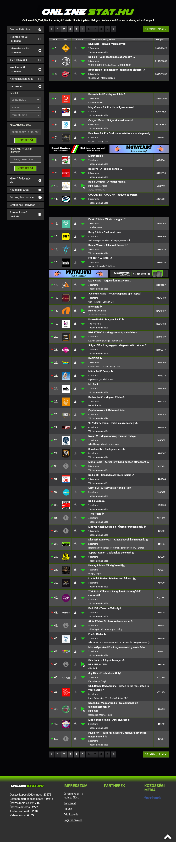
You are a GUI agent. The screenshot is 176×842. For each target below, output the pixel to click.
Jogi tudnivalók (73, 820)
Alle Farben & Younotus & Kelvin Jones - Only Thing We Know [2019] (120, 642)
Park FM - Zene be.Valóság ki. (105, 608)
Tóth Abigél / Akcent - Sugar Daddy (105, 629)
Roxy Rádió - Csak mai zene (104, 232)
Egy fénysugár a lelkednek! (101, 379)
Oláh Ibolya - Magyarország (101, 78)
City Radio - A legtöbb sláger (105, 660)
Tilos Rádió (94, 513)
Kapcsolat (70, 803)
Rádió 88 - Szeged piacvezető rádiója (109, 475)
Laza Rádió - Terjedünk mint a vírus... (109, 280)
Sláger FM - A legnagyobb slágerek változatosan (116, 345)
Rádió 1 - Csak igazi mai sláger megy (110, 56)
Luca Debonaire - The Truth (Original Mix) (108, 698)
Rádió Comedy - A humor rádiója (106, 181)
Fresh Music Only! (97, 681)
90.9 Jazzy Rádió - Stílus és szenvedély (111, 423)
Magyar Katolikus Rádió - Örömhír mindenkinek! (115, 526)
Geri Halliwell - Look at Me (101, 301)
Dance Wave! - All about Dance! (106, 245)
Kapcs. (161, 40)
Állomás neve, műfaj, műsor (102, 40)
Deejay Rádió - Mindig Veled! (105, 565)
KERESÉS (25, 140)
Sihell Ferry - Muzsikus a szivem (103, 444)
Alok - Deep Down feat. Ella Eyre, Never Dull (109, 240)
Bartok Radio (94, 405)
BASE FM (93, 358)
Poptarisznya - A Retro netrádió (106, 410)
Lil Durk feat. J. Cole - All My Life (104, 366)
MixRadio (93, 384)
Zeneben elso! (95, 227)
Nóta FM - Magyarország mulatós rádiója (112, 436)
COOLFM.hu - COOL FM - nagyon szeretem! (113, 194)
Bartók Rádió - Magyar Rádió (105, 397)
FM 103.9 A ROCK (98, 258)
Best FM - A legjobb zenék (103, 168)
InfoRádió (93, 306)
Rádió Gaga (95, 500)
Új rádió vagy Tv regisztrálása (73, 795)
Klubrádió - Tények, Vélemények (106, 43)
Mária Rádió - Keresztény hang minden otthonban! (117, 462)
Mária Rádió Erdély (99, 371)
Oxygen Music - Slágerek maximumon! (110, 120)
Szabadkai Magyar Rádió (100, 715)
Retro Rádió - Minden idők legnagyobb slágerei (115, 69)
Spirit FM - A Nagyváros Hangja (106, 487)
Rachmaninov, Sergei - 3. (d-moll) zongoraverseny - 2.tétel (116, 547)
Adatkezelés (71, 814)
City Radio (93, 668)
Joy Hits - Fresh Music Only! (104, 673)
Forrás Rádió (95, 634)
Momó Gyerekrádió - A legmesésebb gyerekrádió (116, 647)
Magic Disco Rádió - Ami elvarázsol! (109, 719)
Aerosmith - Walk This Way (101, 266)
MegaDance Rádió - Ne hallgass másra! (111, 107)
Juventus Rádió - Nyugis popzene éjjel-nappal (114, 293)
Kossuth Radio (95, 102)
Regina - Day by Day (98, 141)
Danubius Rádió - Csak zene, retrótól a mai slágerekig (119, 133)
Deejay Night (94, 573)
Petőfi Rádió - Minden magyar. (105, 219)
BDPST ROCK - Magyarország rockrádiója (112, 332)
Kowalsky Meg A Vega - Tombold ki (105, 340)
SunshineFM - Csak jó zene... (105, 449)
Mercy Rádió (95, 155)
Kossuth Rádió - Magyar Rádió (105, 94)
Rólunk (68, 808)
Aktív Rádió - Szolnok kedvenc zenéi (109, 621)
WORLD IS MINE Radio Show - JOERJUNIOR (109, 65)
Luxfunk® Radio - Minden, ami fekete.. (110, 578)
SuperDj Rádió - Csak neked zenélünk (109, 552)
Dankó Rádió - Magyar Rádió (104, 319)
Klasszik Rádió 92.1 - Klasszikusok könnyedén (115, 539)
